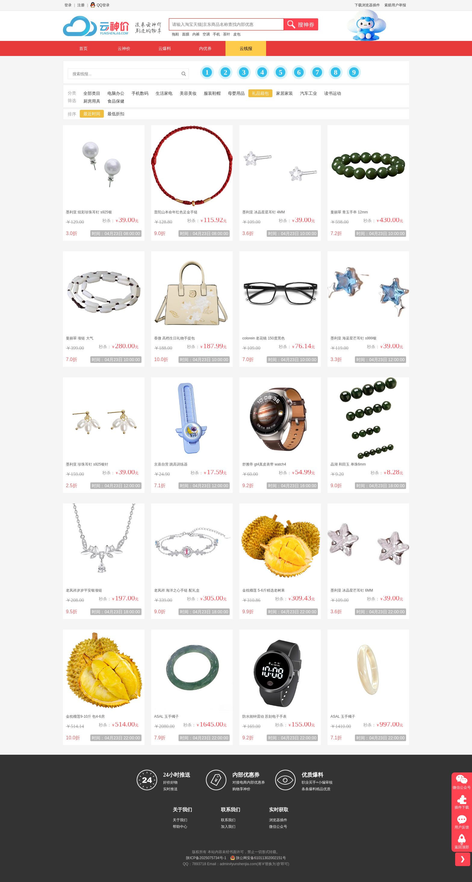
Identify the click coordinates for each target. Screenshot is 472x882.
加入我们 (228, 827)
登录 (68, 5)
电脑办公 (115, 93)
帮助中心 (180, 827)
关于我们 (180, 820)
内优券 (205, 48)
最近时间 (91, 113)
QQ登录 (103, 5)
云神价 (124, 48)
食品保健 (115, 101)
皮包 (237, 34)
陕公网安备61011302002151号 (261, 858)
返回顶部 (462, 847)
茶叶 (226, 34)
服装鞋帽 (212, 93)
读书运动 (332, 93)
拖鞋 (175, 34)
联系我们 (228, 820)
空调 (206, 34)
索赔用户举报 (395, 5)
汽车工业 (308, 93)
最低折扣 (115, 113)
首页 (83, 48)
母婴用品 (236, 93)
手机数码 (140, 93)
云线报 (246, 48)
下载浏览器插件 (367, 5)
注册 (81, 5)
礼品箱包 (260, 93)
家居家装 (284, 93)
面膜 (185, 34)
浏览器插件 (278, 820)
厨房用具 (91, 101)
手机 (216, 34)
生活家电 (164, 93)
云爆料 (164, 48)
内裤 (196, 34)
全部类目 (91, 93)
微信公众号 (278, 827)
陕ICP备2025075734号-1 (206, 858)
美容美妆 (188, 93)
